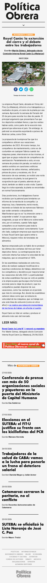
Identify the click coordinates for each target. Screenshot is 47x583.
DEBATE (28, 559)
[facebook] (16, 89)
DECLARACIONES (18, 562)
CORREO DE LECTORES (14, 559)
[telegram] (26, 89)
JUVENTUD (33, 557)
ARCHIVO (37, 559)
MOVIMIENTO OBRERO (24, 35)
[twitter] (21, 89)
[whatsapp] (31, 89)
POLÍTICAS (15, 551)
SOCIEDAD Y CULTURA (18, 557)
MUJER (28, 554)
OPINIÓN (31, 562)
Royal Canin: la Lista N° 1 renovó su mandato (23, 329)
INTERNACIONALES (28, 551)
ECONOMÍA (37, 554)
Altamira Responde (23, 564)
